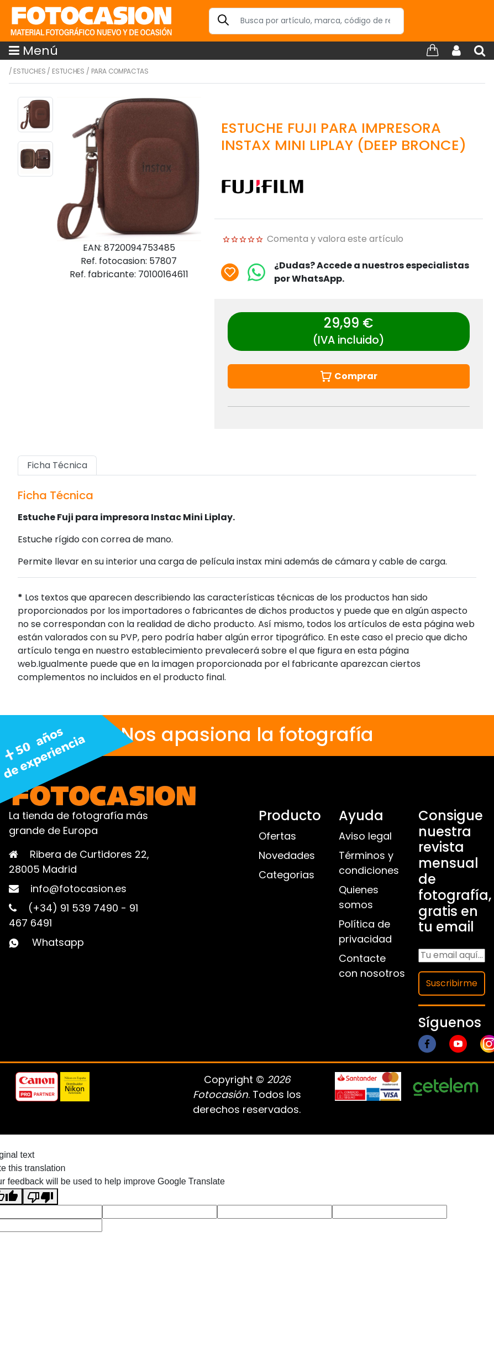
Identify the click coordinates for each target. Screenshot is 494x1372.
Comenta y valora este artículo (335, 238)
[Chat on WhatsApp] (256, 272)
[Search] (306, 21)
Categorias (286, 875)
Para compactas (120, 71)
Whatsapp (58, 942)
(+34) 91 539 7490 (74, 908)
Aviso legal (365, 836)
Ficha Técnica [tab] (57, 465)
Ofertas (277, 836)
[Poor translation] (40, 1196)
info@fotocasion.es (78, 888)
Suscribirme (451, 983)
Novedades (287, 855)
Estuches (29, 71)
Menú (33, 50)
